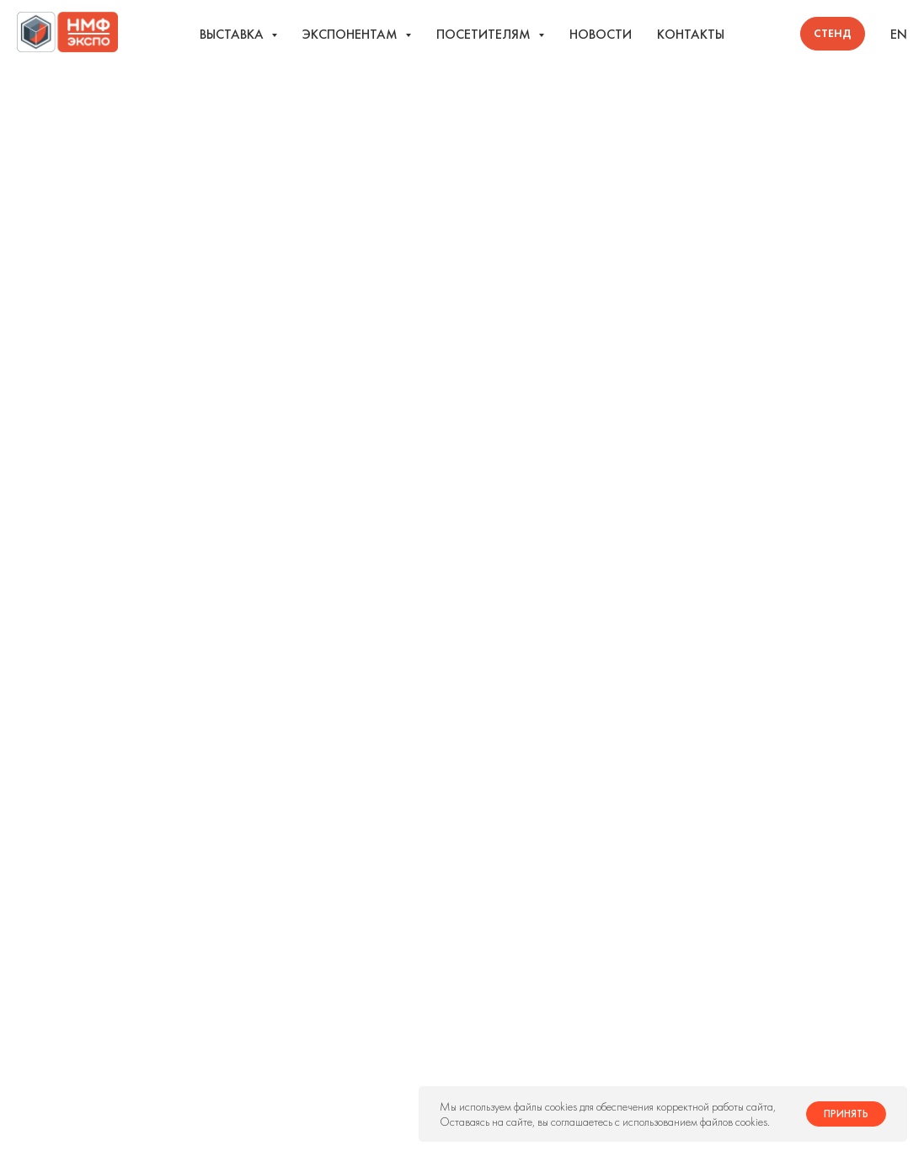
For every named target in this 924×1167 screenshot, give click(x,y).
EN (898, 34)
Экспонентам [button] (351, 34)
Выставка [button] (233, 34)
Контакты (690, 34)
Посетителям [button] (485, 34)
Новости (600, 34)
